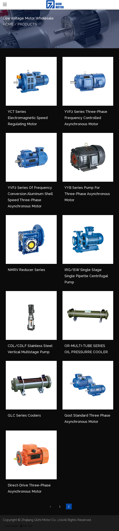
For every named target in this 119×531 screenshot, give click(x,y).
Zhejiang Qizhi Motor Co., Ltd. (42, 520)
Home (8, 24)
